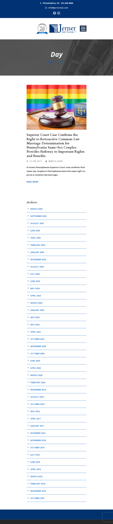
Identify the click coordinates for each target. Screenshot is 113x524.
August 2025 (37, 223)
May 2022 (35, 324)
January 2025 (37, 252)
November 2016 (38, 440)
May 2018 (35, 411)
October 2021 (37, 339)
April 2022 (35, 331)
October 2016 (37, 447)
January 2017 (37, 425)
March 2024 (36, 302)
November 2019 (38, 389)
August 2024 (37, 266)
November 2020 (38, 346)
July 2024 (35, 274)
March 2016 (36, 476)
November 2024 (38, 259)
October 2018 (37, 404)
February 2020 (37, 382)
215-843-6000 (67, 3)
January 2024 (37, 310)
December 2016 (37, 433)
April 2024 (35, 295)
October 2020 (37, 353)
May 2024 (35, 288)
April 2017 (35, 418)
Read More (32, 182)
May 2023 (35, 317)
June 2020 (35, 360)
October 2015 (37, 498)
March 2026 (36, 208)
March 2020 (36, 375)
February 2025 (37, 245)
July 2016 (35, 454)
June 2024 (35, 281)
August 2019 (37, 397)
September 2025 (38, 216)
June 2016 (35, 462)
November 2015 (38, 491)
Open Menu (83, 29)
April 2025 (35, 237)
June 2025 (35, 230)
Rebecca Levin (55, 161)
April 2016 (35, 469)
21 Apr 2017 (36, 161)
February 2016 (37, 483)
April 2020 (35, 368)
